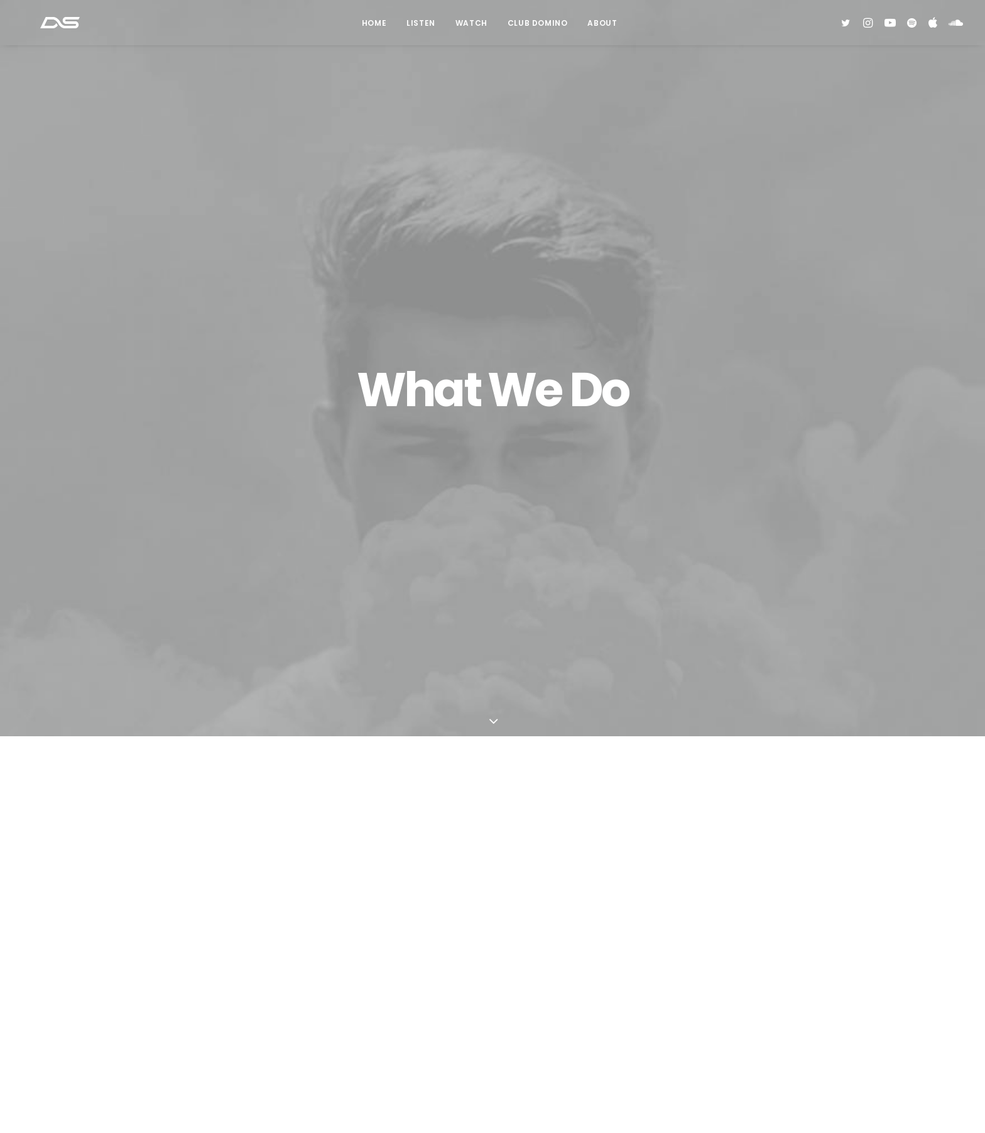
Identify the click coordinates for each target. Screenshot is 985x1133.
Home (374, 27)
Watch (471, 27)
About (602, 27)
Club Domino (538, 27)
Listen (420, 27)
